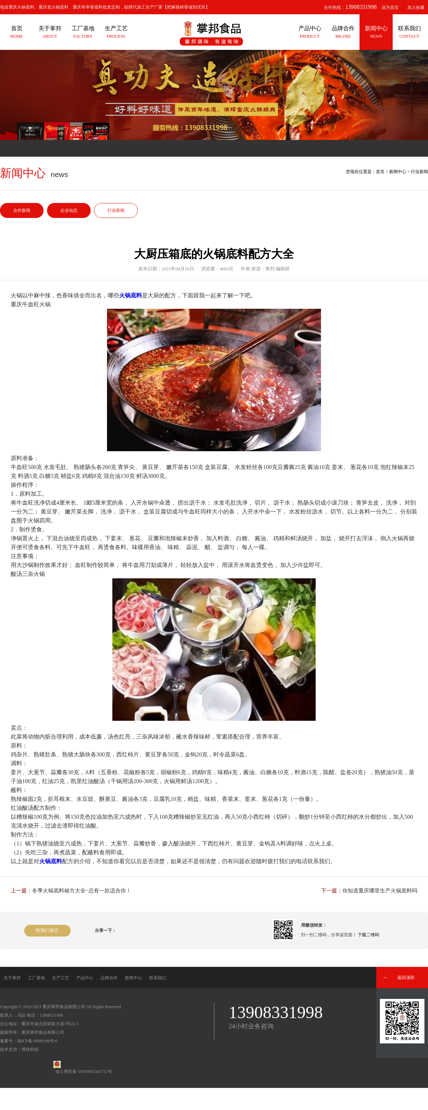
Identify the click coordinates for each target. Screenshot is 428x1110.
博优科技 (30, 1049)
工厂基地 (36, 977)
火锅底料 (130, 295)
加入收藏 (415, 7)
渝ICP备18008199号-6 (37, 1040)
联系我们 (157, 977)
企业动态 (68, 210)
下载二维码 (368, 934)
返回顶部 (405, 977)
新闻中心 (397, 171)
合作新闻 (21, 210)
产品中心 (84, 977)
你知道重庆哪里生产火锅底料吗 (379, 890)
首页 (380, 171)
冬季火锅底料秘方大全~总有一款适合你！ (81, 890)
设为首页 (390, 7)
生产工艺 (60, 977)
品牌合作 (109, 977)
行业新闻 (115, 210)
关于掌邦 (12, 977)
